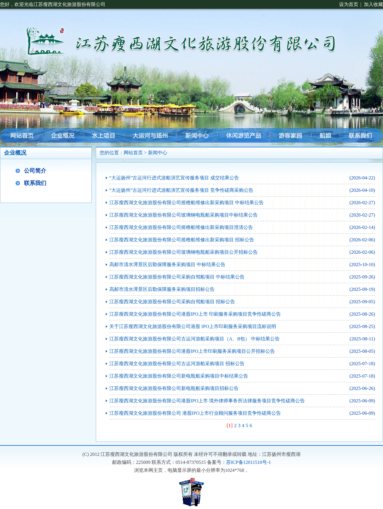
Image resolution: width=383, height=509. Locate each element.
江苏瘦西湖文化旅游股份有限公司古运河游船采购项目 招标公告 (177, 363)
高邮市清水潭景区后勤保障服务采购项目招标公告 (162, 289)
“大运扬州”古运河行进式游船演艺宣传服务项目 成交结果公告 (174, 178)
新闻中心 (157, 152)
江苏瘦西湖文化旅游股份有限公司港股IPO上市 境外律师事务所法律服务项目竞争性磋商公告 (207, 401)
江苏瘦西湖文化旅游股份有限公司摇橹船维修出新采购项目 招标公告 (181, 240)
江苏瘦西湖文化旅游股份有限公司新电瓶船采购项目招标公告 (174, 388)
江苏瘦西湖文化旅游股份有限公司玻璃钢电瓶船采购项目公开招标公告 (183, 252)
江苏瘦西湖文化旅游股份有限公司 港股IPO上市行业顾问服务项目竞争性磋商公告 (195, 413)
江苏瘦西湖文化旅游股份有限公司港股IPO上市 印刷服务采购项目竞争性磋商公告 (195, 314)
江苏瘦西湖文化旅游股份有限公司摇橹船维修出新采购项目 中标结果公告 (186, 202)
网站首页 (133, 152)
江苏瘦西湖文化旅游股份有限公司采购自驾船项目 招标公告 (172, 301)
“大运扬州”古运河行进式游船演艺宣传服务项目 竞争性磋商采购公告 (181, 190)
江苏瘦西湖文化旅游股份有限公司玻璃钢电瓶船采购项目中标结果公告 (183, 215)
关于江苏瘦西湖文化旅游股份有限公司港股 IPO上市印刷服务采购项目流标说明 (192, 326)
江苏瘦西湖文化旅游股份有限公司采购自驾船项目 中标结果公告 (177, 277)
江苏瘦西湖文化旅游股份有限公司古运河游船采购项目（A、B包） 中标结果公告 (194, 339)
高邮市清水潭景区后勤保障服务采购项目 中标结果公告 (167, 264)
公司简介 (35, 171)
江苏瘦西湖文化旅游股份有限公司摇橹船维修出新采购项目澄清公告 (181, 227)
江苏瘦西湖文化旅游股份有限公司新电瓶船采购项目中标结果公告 (178, 376)
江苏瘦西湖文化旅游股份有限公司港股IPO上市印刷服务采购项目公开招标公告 (192, 351)
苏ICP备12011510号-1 (248, 462)
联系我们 (35, 183)
